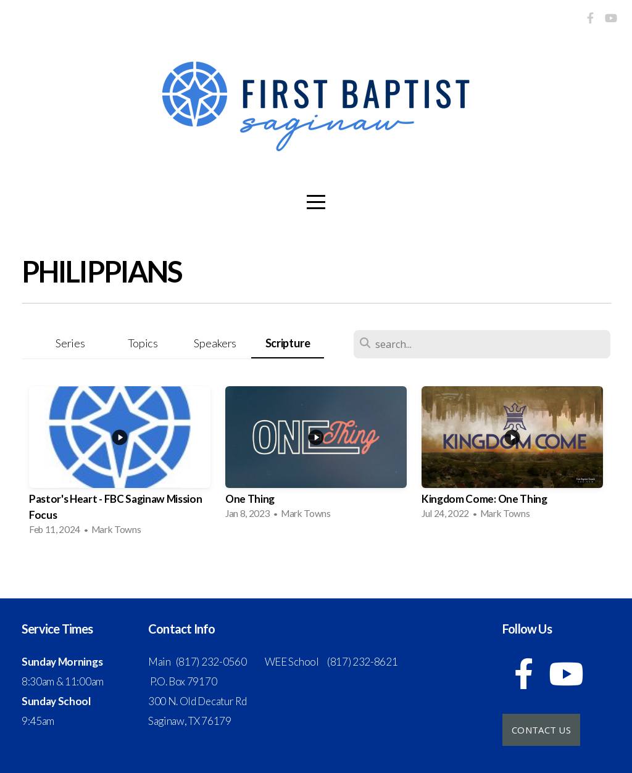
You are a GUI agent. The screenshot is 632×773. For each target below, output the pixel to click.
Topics (143, 343)
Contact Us (541, 730)
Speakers (215, 343)
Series (70, 343)
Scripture (287, 343)
